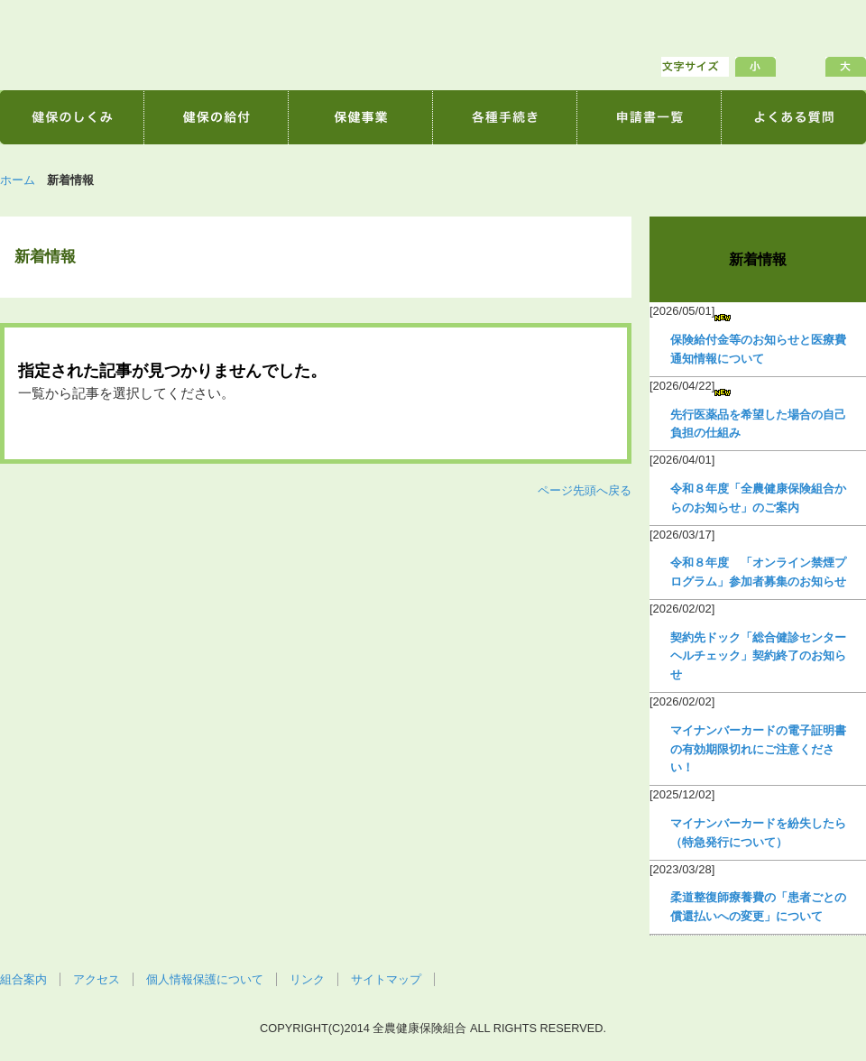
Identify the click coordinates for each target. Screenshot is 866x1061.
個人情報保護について (204, 979)
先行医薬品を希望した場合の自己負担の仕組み (758, 424)
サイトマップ (386, 979)
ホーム (17, 180)
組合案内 (23, 979)
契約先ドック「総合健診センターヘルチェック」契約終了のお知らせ (758, 656)
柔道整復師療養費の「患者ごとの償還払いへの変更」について (758, 906)
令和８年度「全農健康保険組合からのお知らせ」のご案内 (758, 498)
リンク (307, 979)
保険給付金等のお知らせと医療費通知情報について (758, 349)
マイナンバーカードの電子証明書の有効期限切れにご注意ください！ (758, 749)
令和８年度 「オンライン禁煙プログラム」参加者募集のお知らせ (758, 572)
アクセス (96, 979)
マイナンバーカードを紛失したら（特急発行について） (758, 833)
